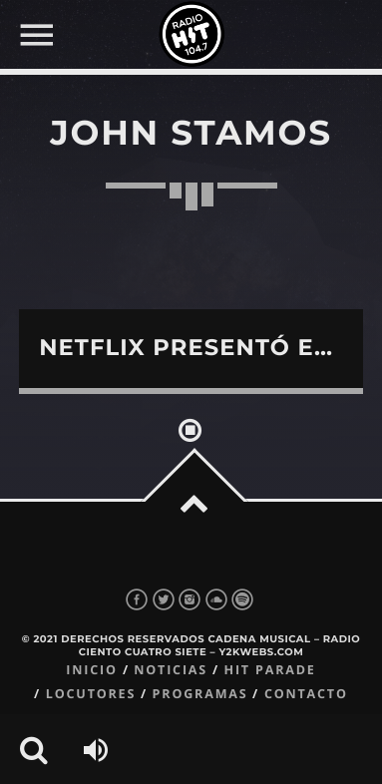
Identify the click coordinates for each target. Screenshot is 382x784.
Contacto (306, 693)
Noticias (170, 669)
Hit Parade (269, 669)
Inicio (92, 669)
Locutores (91, 693)
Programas (200, 693)
